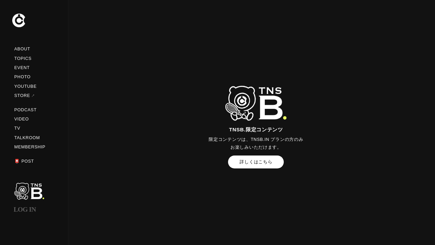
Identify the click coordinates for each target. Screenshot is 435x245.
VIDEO (21, 119)
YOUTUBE (25, 86)
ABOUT (22, 49)
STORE (22, 95)
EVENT (22, 67)
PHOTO (22, 77)
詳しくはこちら (256, 162)
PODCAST (25, 110)
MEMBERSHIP (30, 147)
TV (17, 128)
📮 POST (24, 161)
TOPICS (23, 58)
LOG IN (25, 209)
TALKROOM (27, 137)
